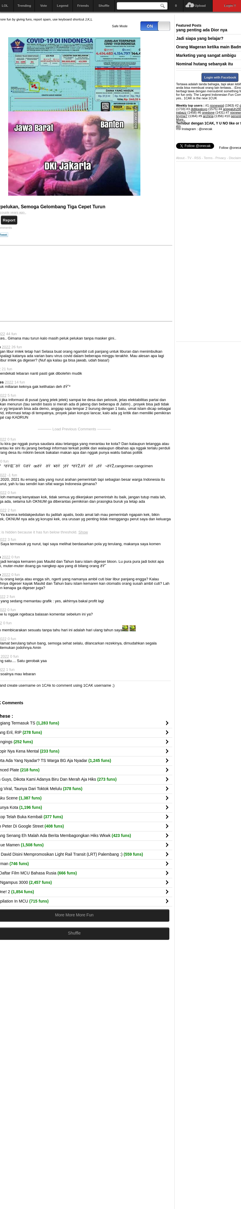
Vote (43, 5)
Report (9, 220)
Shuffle (104, 5)
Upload (200, 5)
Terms (209, 158)
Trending (24, 5)
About (180, 158)
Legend (62, 5)
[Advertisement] (127, 283)
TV (189, 158)
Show (83, 532)
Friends (83, 5)
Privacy (221, 158)
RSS (197, 158)
